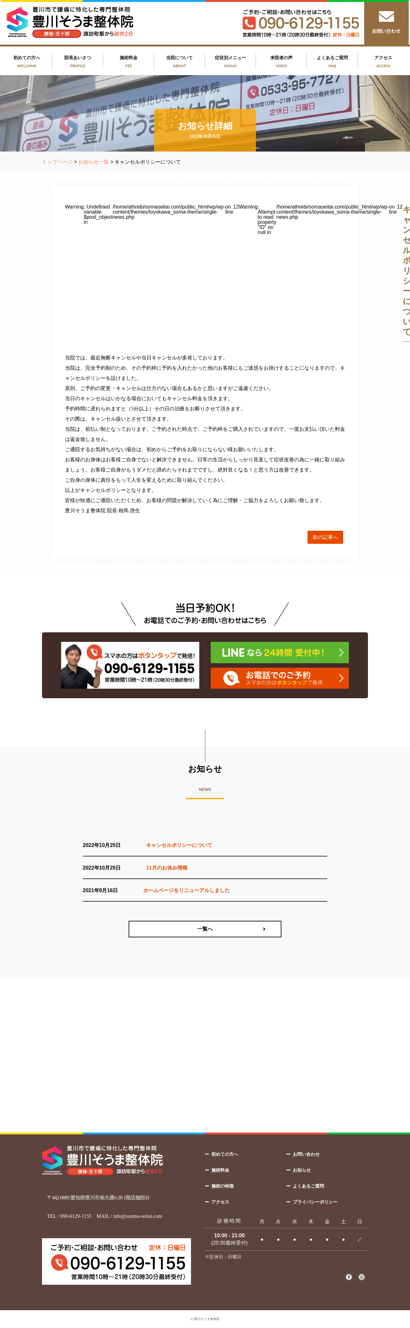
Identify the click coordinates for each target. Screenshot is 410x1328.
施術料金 (129, 62)
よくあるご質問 (332, 62)
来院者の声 (281, 62)
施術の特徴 (222, 1186)
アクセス (383, 62)
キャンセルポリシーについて (179, 845)
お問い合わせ (306, 1154)
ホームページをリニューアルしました (186, 890)
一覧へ (205, 929)
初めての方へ (26, 62)
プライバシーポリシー (315, 1201)
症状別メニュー (230, 62)
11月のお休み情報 (166, 867)
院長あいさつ (77, 62)
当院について (179, 62)
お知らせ (302, 1170)
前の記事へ (325, 537)
